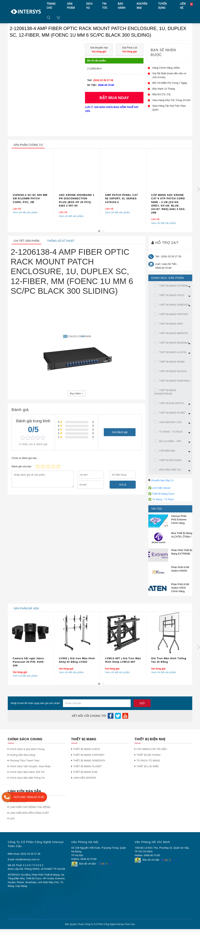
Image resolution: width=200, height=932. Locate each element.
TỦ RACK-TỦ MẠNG (148, 760)
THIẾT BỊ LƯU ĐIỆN (147, 766)
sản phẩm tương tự (28, 144)
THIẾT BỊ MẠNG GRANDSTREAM (165, 392)
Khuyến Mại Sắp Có (162, 480)
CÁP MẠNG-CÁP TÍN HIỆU (151, 749)
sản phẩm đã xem (26, 608)
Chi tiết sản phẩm (26, 240)
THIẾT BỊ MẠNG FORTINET (173, 314)
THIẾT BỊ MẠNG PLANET (172, 412)
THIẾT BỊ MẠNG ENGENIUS (174, 342)
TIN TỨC (104, 5)
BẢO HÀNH (121, 5)
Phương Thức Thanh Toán (24, 760)
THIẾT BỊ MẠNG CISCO (171, 295)
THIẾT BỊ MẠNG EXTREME (173, 285)
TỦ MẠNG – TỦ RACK (171, 431)
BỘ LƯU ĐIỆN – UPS (170, 441)
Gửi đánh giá (120, 432)
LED (12, 818)
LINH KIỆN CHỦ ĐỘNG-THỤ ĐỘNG (30, 807)
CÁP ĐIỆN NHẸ (167, 450)
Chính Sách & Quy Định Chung (27, 749)
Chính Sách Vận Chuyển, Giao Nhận (30, 766)
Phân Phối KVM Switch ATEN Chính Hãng (180, 588)
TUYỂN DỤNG (162, 5)
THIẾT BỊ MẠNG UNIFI (171, 323)
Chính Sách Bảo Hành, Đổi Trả (27, 771)
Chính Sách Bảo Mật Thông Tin (27, 777)
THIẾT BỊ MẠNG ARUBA (172, 361)
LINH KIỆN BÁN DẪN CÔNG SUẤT (29, 812)
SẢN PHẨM (71, 5)
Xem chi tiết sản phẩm (25, 212)
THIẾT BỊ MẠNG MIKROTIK (173, 333)
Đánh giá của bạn (21, 466)
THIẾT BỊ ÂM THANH (170, 460)
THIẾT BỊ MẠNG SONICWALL (175, 380)
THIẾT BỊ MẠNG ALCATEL (173, 352)
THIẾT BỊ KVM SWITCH (171, 403)
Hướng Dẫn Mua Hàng (22, 754)
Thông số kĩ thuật (61, 240)
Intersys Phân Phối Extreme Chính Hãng (179, 519)
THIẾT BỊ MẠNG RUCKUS (173, 371)
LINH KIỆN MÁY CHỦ (170, 422)
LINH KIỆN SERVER (84, 777)
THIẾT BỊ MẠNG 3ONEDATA (174, 304)
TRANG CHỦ (51, 5)
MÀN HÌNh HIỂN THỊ (170, 469)
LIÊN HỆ (182, 5)
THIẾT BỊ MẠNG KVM (85, 771)
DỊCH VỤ (89, 5)
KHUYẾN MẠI (142, 5)
